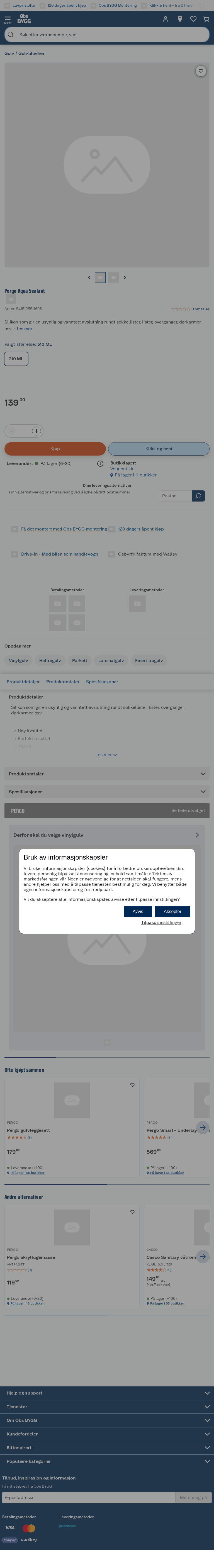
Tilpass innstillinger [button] (161, 922)
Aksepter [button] (172, 911)
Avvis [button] (138, 911)
